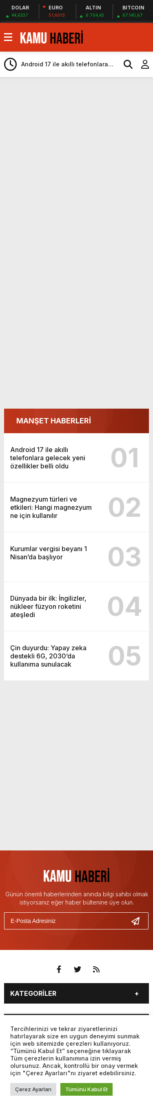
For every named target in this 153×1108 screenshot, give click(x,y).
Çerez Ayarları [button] (33, 1089)
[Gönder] (139, 920)
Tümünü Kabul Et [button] (86, 1089)
